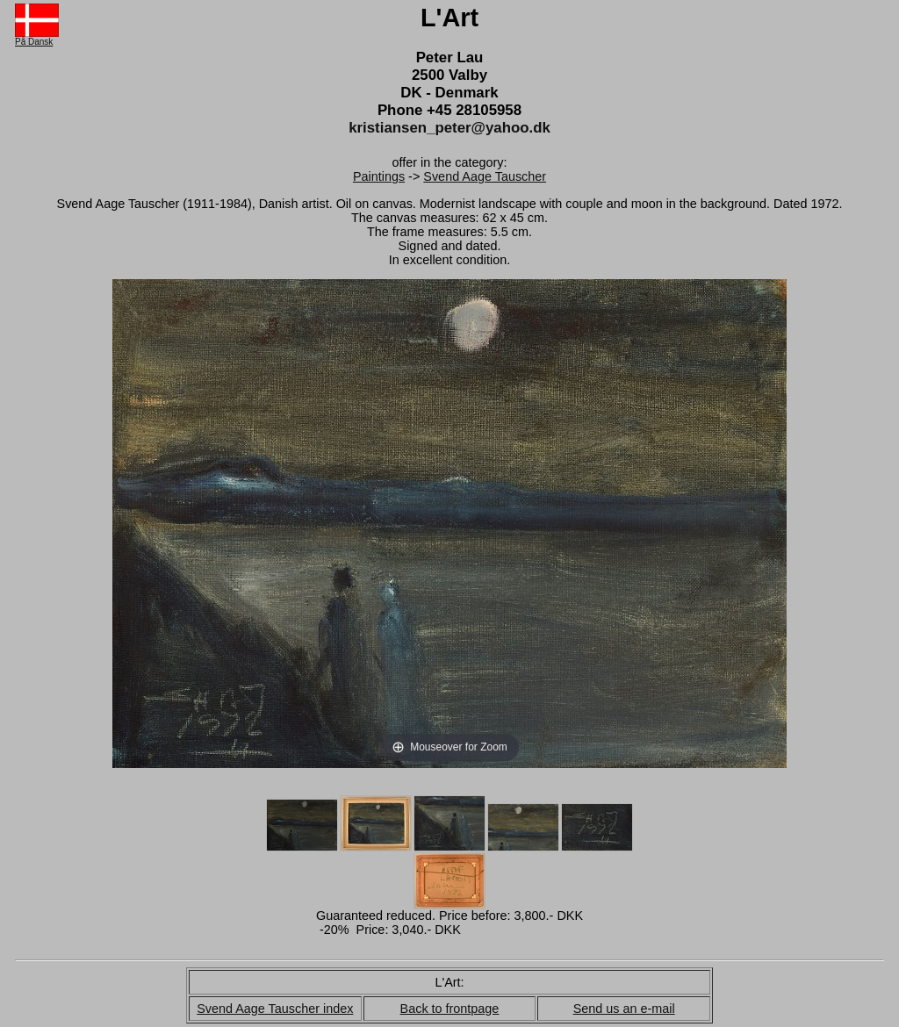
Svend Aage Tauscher (484, 176)
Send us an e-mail (624, 1009)
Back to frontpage (450, 1009)
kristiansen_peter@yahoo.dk (449, 127)
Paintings (379, 176)
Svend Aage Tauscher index (275, 1009)
